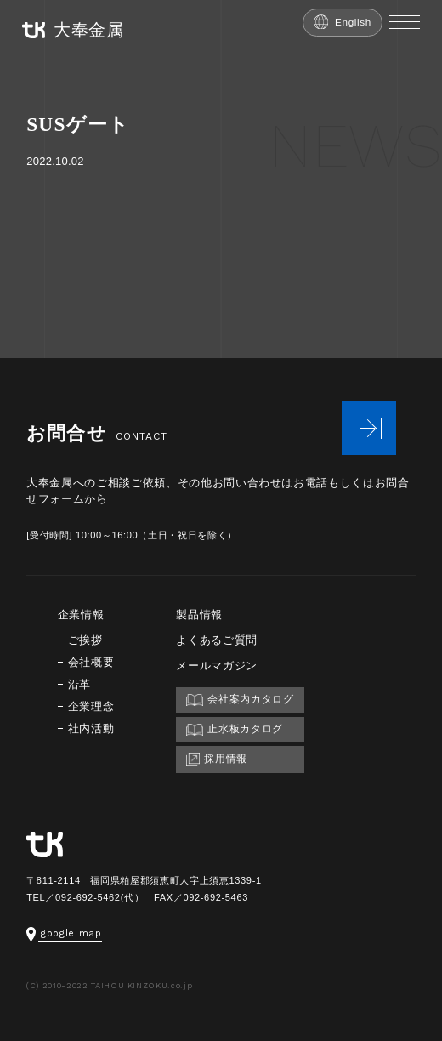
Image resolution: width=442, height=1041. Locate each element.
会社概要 (91, 662)
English (342, 21)
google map (64, 933)
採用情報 (216, 759)
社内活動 (91, 728)
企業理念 (91, 706)
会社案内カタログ (239, 699)
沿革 (79, 684)
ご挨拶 (85, 640)
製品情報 (199, 614)
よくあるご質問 (217, 640)
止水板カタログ (234, 729)
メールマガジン (217, 665)
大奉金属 (73, 30)
